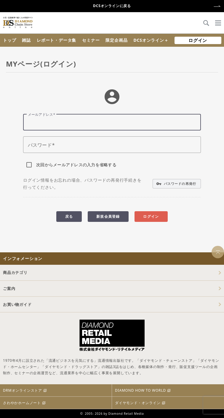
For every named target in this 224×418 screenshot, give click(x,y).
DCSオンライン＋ (150, 40)
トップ (9, 40)
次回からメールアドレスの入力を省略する (76, 164)
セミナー (91, 40)
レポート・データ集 (56, 40)
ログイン (197, 40)
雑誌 (26, 40)
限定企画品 (116, 40)
